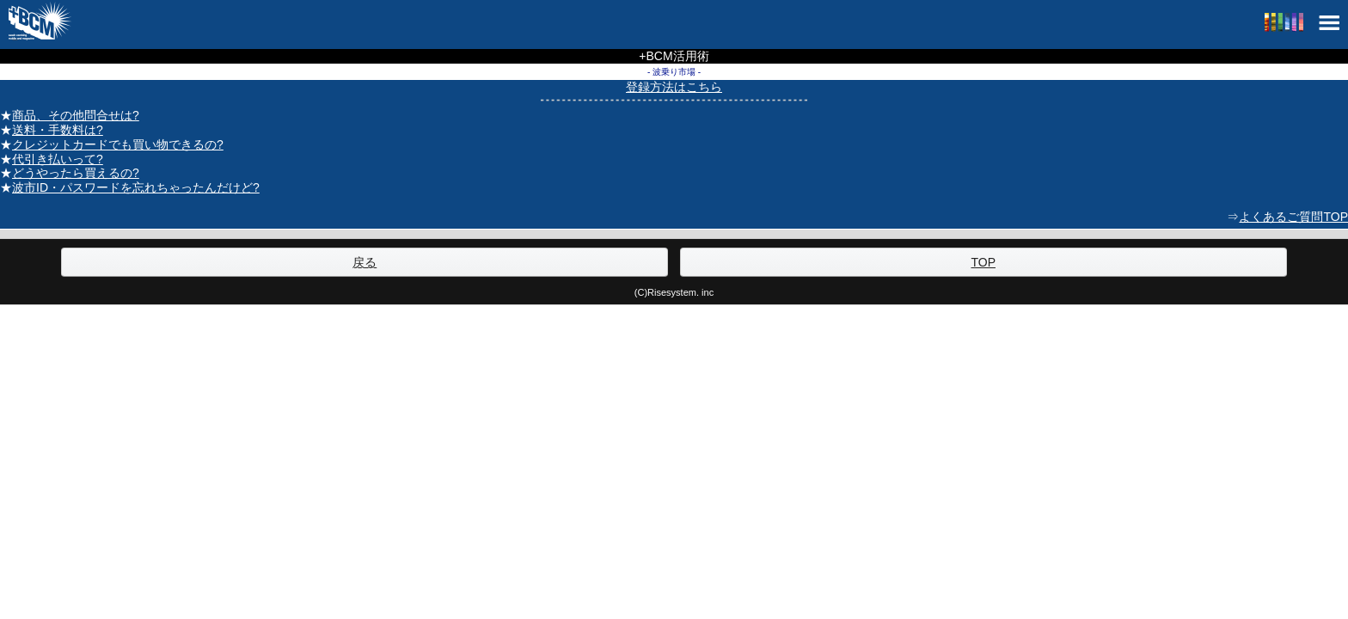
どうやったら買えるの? (75, 173)
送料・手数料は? (57, 130)
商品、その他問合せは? (75, 115)
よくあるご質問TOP (1293, 217)
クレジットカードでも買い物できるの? (118, 144)
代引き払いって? (57, 159)
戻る (364, 262)
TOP (983, 262)
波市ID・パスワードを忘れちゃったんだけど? (136, 187)
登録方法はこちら (674, 87)
